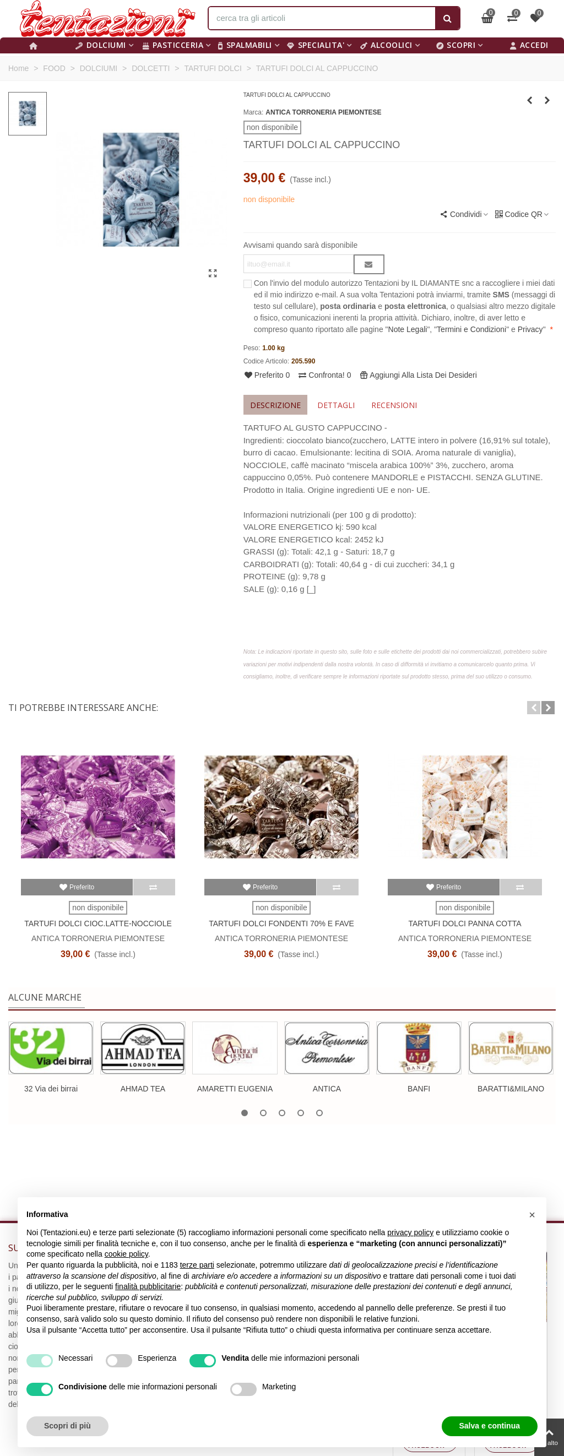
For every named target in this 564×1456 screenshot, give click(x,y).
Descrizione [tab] (275, 405)
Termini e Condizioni (471, 329)
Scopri (456, 45)
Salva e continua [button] (489, 1425)
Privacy (530, 329)
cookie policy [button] (126, 1253)
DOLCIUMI (100, 45)
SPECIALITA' (315, 45)
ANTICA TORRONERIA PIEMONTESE (323, 112)
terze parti (197, 1265)
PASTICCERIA (173, 45)
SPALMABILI (245, 45)
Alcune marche (45, 997)
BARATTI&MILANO (511, 1088)
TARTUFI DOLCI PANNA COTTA (464, 923)
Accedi (529, 45)
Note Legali (407, 329)
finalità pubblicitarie (148, 1286)
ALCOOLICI (386, 45)
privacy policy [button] (410, 1232)
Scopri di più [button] (67, 1425)
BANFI (419, 1088)
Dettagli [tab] (336, 405)
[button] (533, 707)
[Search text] (322, 18)
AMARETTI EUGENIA (235, 1088)
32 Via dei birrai (51, 1088)
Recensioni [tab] (394, 405)
